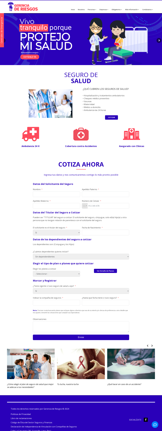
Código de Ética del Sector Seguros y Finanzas (31, 422)
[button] (92, 9)
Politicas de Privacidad (21, 414)
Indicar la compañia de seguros (47, 297)
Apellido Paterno (89, 189)
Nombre (37, 189)
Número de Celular (90, 201)
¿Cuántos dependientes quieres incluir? (51, 251)
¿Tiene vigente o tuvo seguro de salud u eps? (53, 286)
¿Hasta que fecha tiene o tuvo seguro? (99, 297)
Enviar (81, 337)
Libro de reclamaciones (21, 418)
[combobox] (85, 205)
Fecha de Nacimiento (91, 227)
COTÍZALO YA (29, 57)
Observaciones (39, 319)
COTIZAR (111, 117)
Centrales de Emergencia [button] (1, 30)
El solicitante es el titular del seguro (49, 227)
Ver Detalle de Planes (105, 271)
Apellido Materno (41, 201)
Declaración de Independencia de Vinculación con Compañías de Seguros (44, 426)
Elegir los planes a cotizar (44, 268)
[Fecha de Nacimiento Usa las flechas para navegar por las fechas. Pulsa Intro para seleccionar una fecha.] (105, 232)
